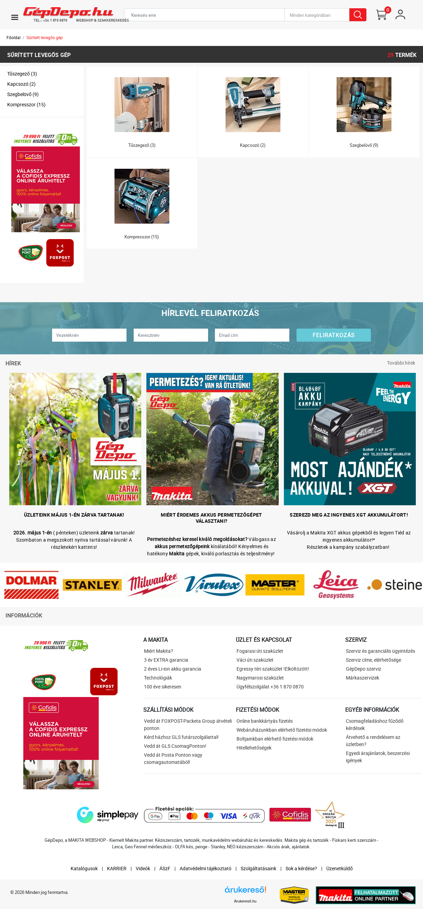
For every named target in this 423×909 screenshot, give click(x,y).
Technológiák (158, 677)
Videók (143, 868)
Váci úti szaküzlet (255, 660)
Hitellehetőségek (254, 747)
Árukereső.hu (245, 901)
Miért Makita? (158, 651)
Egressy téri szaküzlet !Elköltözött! (273, 668)
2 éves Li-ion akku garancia (172, 668)
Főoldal (14, 37)
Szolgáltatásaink (258, 868)
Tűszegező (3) (22, 73)
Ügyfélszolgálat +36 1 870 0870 (270, 686)
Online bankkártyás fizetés (265, 721)
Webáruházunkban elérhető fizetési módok (282, 730)
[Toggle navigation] (14, 17)
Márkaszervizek (362, 677)
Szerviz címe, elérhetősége (373, 660)
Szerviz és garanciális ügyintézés (380, 651)
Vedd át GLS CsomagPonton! (175, 746)
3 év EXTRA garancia (166, 660)
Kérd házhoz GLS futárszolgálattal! (181, 737)
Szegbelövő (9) (23, 94)
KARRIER (116, 868)
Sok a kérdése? (301, 868)
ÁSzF (164, 868)
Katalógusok (84, 868)
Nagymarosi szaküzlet (260, 677)
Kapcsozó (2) (21, 84)
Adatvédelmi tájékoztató (205, 868)
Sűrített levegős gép (44, 37)
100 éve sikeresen (162, 686)
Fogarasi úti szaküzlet (260, 651)
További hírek (401, 362)
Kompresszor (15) (26, 104)
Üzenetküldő (339, 868)
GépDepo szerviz (363, 668)
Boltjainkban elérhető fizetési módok (275, 738)
